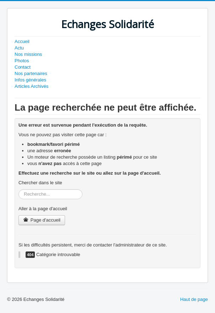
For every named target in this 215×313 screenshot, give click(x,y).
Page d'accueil (41, 220)
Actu (19, 48)
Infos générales (30, 80)
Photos (22, 60)
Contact (23, 67)
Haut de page (194, 299)
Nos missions (28, 54)
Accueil (22, 41)
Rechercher (18, 189)
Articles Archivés (31, 86)
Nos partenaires (31, 73)
